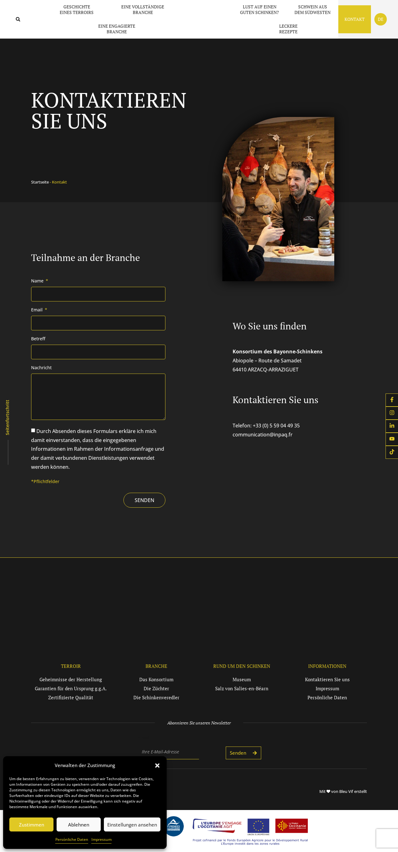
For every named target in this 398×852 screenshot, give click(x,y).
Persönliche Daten (71, 839)
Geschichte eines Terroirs (78, 9)
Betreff (38, 339)
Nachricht (41, 367)
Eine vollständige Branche (144, 9)
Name (38, 281)
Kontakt (355, 19)
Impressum (101, 839)
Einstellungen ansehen (132, 825)
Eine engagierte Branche (116, 29)
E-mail (143, 737)
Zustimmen (31, 825)
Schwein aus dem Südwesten (312, 9)
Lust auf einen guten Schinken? (259, 9)
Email (37, 310)
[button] (157, 762)
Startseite (40, 182)
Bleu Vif (346, 791)
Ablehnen (78, 825)
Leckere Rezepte (288, 29)
